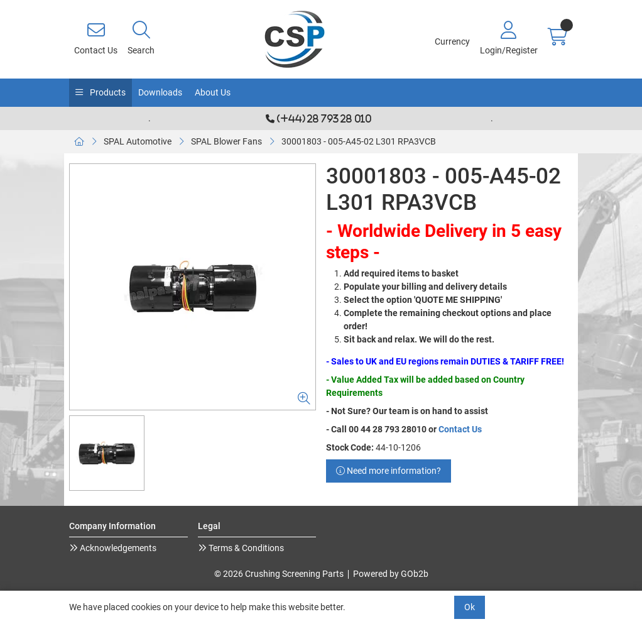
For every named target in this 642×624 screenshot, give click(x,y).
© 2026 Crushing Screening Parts (279, 574)
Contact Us (460, 429)
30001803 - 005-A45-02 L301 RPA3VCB (358, 141)
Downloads (160, 92)
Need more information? (388, 471)
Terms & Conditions (245, 548)
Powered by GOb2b (390, 574)
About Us (213, 92)
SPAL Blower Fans (226, 141)
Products (107, 92)
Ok (469, 607)
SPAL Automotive (137, 141)
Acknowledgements (117, 548)
